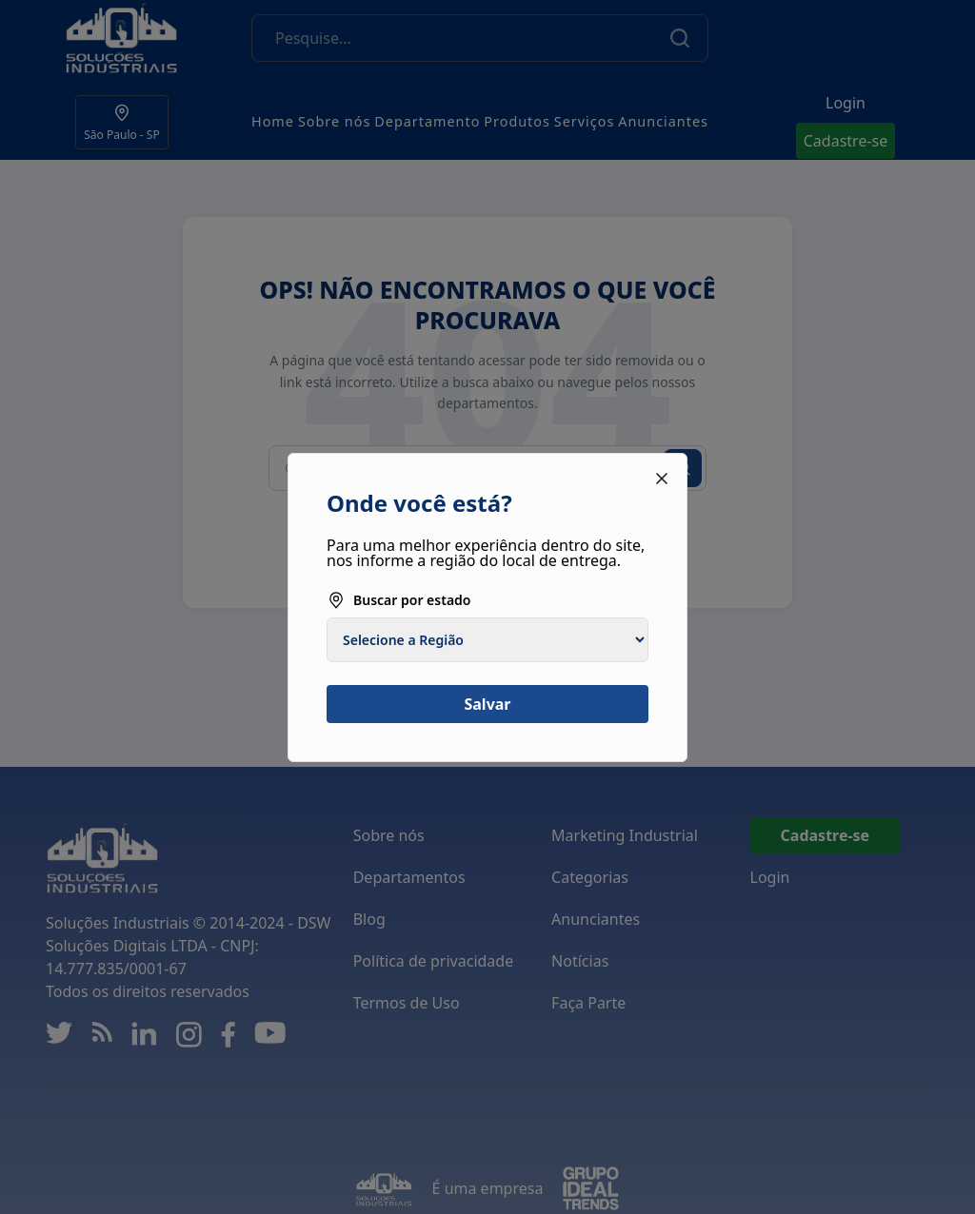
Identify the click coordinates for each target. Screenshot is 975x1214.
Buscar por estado (398, 600)
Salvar (487, 704)
